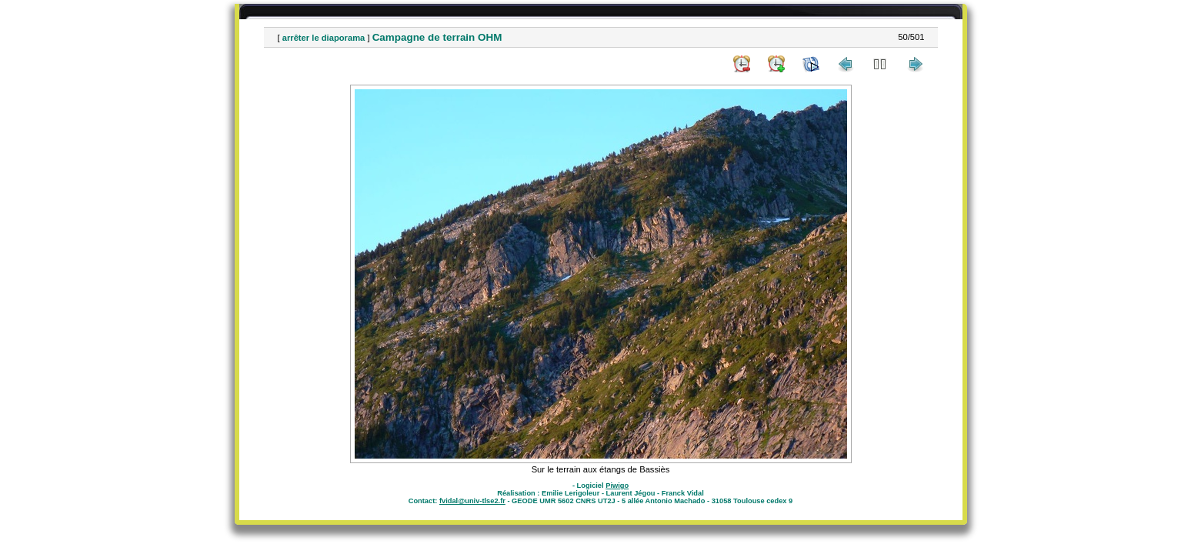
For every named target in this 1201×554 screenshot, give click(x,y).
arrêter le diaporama (323, 37)
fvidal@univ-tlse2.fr (472, 501)
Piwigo (617, 485)
